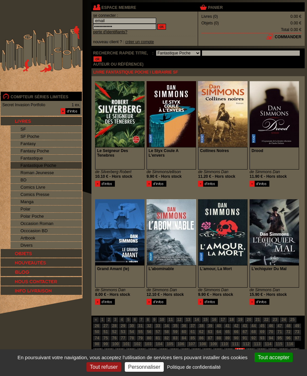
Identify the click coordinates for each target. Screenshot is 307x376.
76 (114, 338)
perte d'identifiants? (110, 32)
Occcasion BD (34, 230)
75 (105, 338)
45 (262, 326)
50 (97, 331)
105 (170, 344)
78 (131, 338)
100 (115, 344)
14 (196, 319)
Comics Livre (32, 187)
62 (201, 331)
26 (97, 326)
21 (258, 319)
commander (288, 37)
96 (288, 338)
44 (253, 326)
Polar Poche (32, 216)
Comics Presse (34, 194)
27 (105, 326)
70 (271, 331)
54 (131, 331)
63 (210, 331)
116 (290, 344)
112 (246, 344)
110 (224, 344)
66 (236, 331)
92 (253, 338)
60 (184, 331)
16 (214, 319)
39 (210, 326)
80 (149, 338)
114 (268, 344)
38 (201, 326)
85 (192, 338)
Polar (25, 208)
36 (184, 326)
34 (166, 326)
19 (240, 319)
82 (166, 338)
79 (140, 338)
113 (257, 344)
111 (235, 344)
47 (280, 326)
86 (201, 338)
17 (223, 319)
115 (279, 344)
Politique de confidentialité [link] (194, 367)
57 (158, 331)
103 (148, 344)
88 (219, 338)
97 (297, 338)
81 (158, 338)
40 (219, 326)
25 (292, 319)
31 (140, 326)
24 (284, 319)
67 (245, 331)
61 (192, 331)
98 (97, 344)
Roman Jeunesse (37, 172)
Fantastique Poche (38, 165)
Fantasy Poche (34, 150)
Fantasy (28, 143)
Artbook (27, 237)
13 (188, 319)
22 (266, 319)
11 (170, 319)
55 (140, 331)
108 (202, 344)
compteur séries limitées (39, 97)
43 (245, 326)
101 (126, 344)
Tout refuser (104, 367)
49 (297, 326)
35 (175, 326)
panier (215, 7)
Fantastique (31, 158)
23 (275, 319)
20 (249, 319)
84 (184, 338)
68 (253, 331)
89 (227, 338)
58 (166, 331)
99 (105, 344)
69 (262, 331)
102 (137, 344)
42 (236, 326)
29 (123, 326)
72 (288, 331)
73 (297, 331)
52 (114, 331)
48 (288, 326)
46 (271, 326)
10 (162, 319)
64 (219, 331)
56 (149, 331)
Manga (27, 201)
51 (105, 331)
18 (231, 319)
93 (262, 338)
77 (123, 338)
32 (149, 326)
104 (159, 344)
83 (175, 338)
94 (271, 338)
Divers (26, 245)
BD (23, 179)
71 (280, 331)
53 (123, 331)
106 (181, 344)
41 (227, 326)
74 (97, 338)
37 (192, 326)
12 (179, 319)
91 (245, 338)
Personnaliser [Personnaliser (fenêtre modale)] (144, 367)
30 (131, 326)
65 (227, 331)
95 (280, 338)
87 (210, 338)
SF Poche (29, 136)
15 (205, 319)
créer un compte (139, 42)
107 (191, 344)
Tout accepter (274, 357)
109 (213, 344)
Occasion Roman (36, 223)
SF (23, 129)
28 (114, 326)
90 (236, 338)
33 (158, 326)
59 (175, 331)
